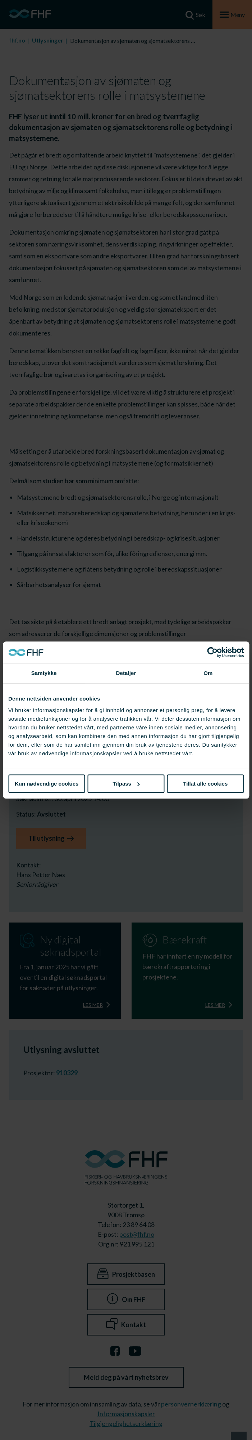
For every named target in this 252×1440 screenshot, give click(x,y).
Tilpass (126, 784)
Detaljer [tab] (126, 673)
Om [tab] (207, 673)
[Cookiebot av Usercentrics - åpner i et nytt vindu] (212, 652)
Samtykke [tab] (44, 673)
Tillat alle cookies (205, 784)
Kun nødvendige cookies (47, 784)
